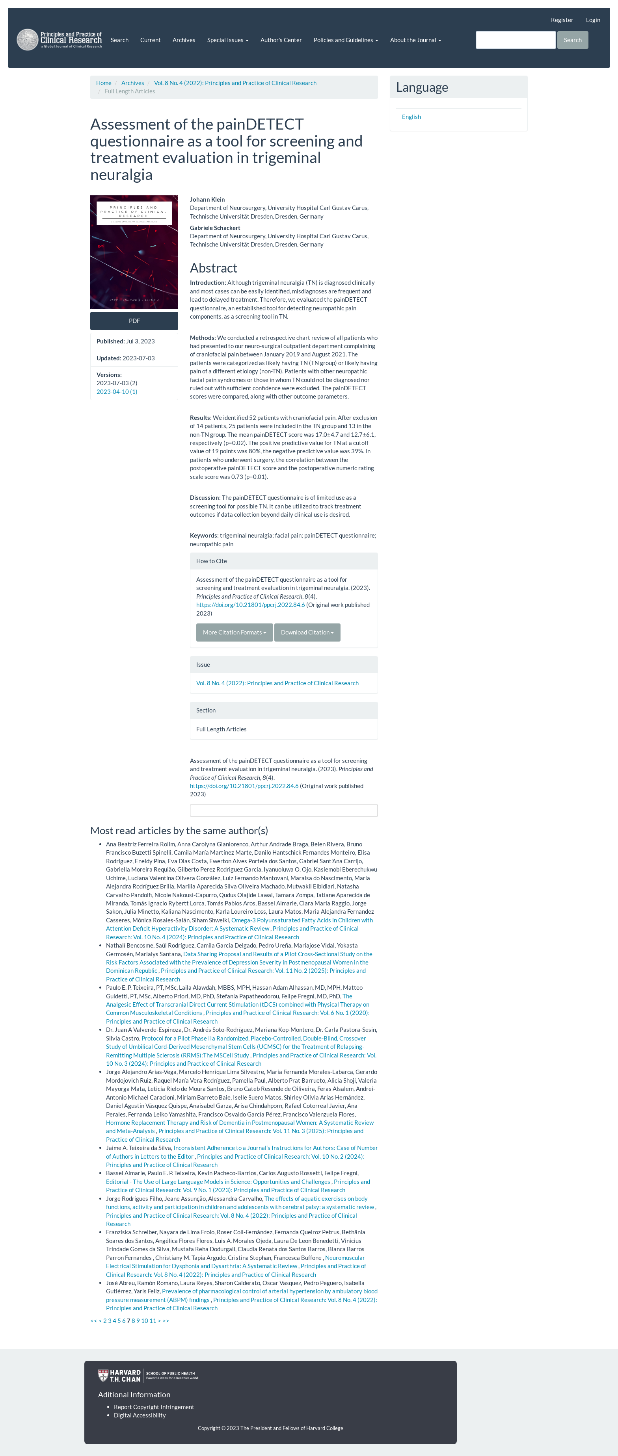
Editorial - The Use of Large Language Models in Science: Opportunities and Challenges (218, 1181)
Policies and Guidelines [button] (346, 39)
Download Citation (307, 632)
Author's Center (281, 39)
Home (104, 82)
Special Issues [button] (228, 39)
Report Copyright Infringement (154, 1406)
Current (150, 39)
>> (165, 1320)
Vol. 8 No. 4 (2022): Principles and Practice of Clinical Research (235, 82)
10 (144, 1320)
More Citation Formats (234, 632)
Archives (184, 39)
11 (152, 1320)
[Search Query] (516, 40)
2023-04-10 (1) (117, 391)
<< (93, 1320)
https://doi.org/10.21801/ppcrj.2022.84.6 (250, 604)
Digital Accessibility (140, 1415)
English (411, 116)
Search (119, 39)
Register (562, 19)
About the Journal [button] (415, 39)
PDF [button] (134, 320)
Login (593, 19)
